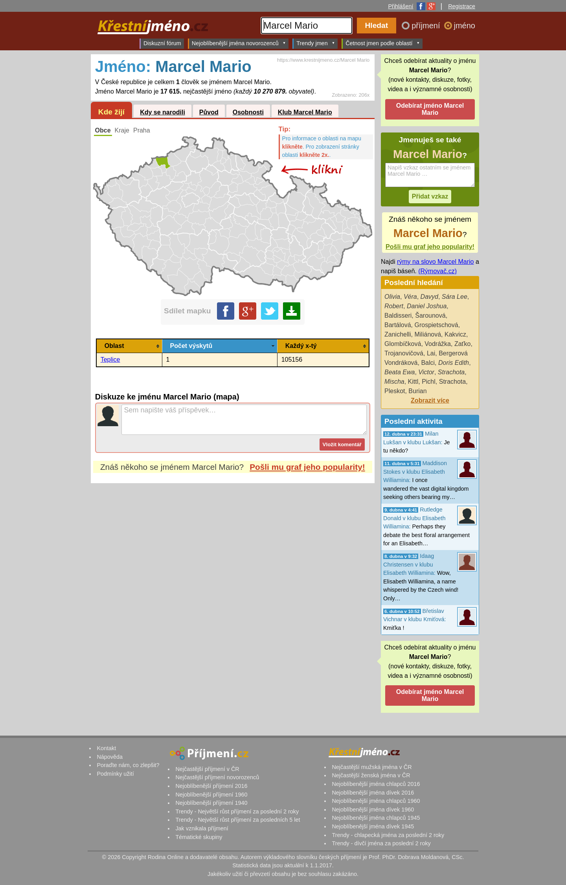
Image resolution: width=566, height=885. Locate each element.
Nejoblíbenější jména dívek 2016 (373, 792)
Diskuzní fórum (162, 43)
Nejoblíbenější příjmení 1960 (211, 794)
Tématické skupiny (198, 837)
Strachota (451, 372)
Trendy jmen (315, 43)
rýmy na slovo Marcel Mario (435, 261)
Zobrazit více (430, 400)
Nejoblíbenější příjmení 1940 (211, 803)
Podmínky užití (115, 774)
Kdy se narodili (162, 112)
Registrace (461, 6)
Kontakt (106, 748)
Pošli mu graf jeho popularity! (307, 466)
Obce (103, 130)
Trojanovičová (403, 353)
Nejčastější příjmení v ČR (207, 769)
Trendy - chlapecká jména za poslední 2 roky (388, 835)
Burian (417, 391)
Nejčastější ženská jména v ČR (371, 775)
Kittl (413, 381)
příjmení (427, 25)
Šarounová (430, 315)
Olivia (392, 296)
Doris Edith (453, 362)
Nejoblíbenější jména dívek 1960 (373, 809)
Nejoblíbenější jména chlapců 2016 (376, 784)
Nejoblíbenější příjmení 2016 (211, 786)
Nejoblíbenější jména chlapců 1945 (376, 818)
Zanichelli (397, 334)
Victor (426, 372)
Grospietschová (436, 325)
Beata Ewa (399, 372)
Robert (393, 306)
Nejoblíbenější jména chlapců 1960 (376, 801)
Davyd (429, 296)
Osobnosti (248, 112)
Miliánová (427, 334)
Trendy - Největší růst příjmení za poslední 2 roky (237, 811)
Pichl (429, 381)
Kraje (122, 130)
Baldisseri (398, 315)
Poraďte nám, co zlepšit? (128, 765)
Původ (209, 112)
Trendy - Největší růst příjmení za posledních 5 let (237, 820)
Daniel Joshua (427, 306)
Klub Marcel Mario (305, 112)
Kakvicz (455, 334)
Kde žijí (111, 112)
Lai (431, 353)
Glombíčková (402, 343)
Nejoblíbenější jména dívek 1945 (373, 826)
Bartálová (397, 325)
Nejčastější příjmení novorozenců (217, 777)
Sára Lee (454, 296)
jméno (464, 25)
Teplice (110, 359)
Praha (141, 130)
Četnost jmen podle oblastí (382, 43)
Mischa (394, 381)
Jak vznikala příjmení (201, 828)
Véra (410, 296)
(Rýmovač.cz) (437, 271)
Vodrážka (437, 343)
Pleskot (394, 391)
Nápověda (110, 757)
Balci (428, 362)
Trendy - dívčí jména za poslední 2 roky (381, 843)
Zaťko (462, 343)
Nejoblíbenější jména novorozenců (239, 43)
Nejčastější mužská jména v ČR (372, 767)
